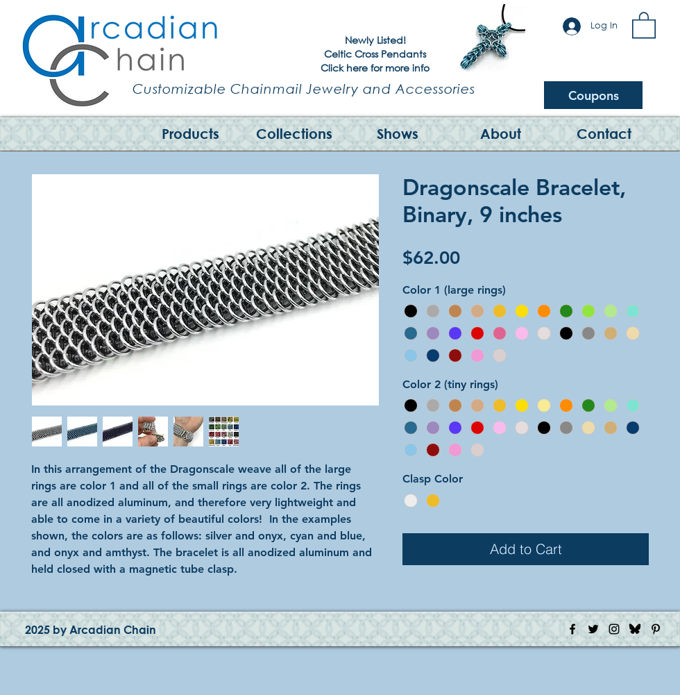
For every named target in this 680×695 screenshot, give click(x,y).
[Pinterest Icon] (656, 629)
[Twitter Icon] (593, 629)
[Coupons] (593, 95)
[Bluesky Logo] (635, 629)
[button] (644, 24)
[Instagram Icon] (614, 629)
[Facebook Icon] (572, 629)
